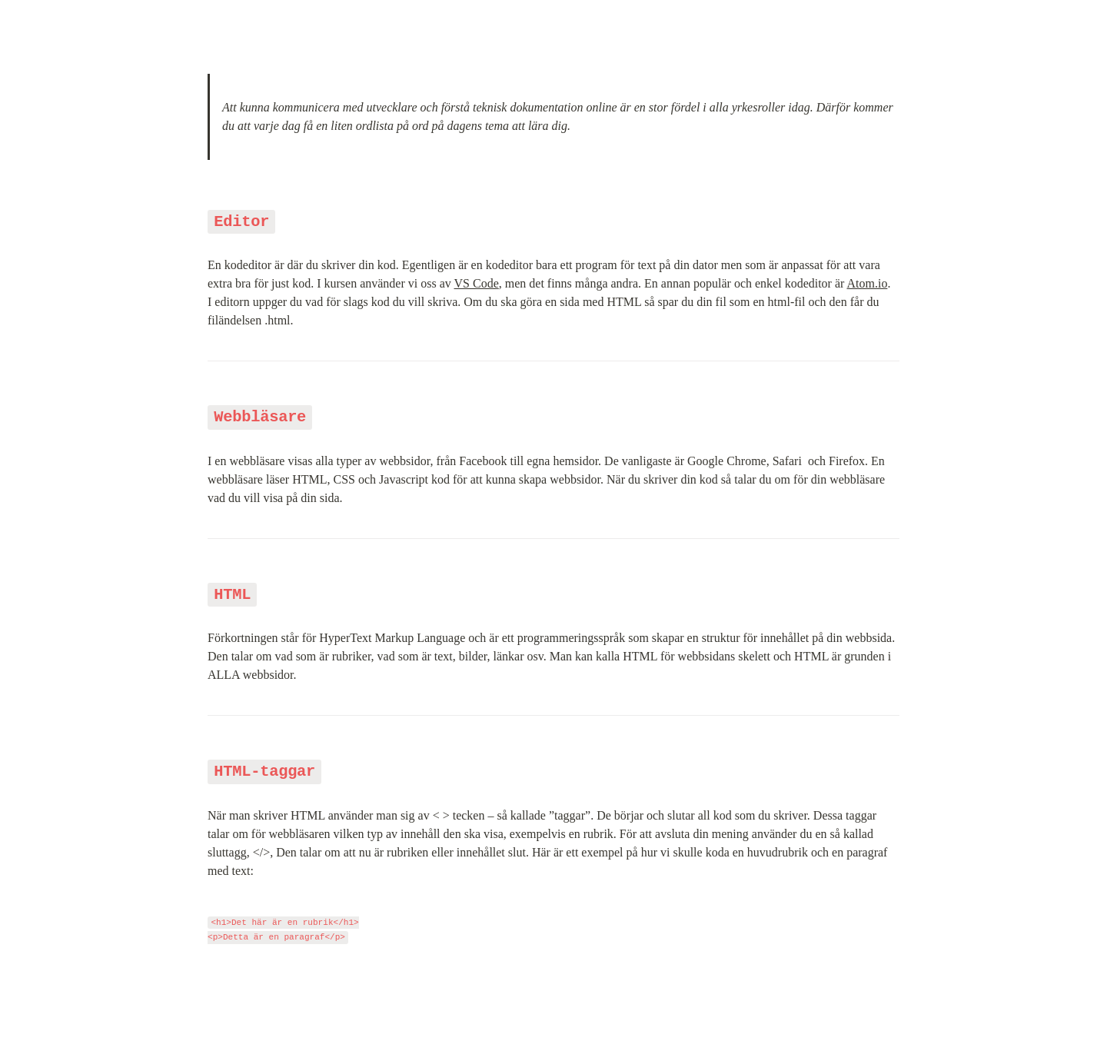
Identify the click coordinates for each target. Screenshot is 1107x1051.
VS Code (476, 283)
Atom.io (867, 283)
